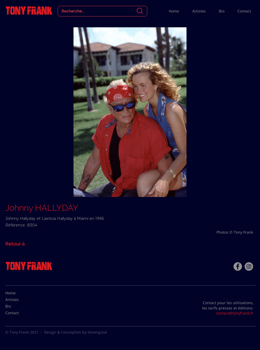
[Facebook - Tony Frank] (237, 266)
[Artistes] (18, 300)
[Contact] (18, 313)
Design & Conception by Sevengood (75, 332)
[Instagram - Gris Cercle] (249, 266)
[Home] (18, 293)
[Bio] (18, 306)
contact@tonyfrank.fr (234, 313)
